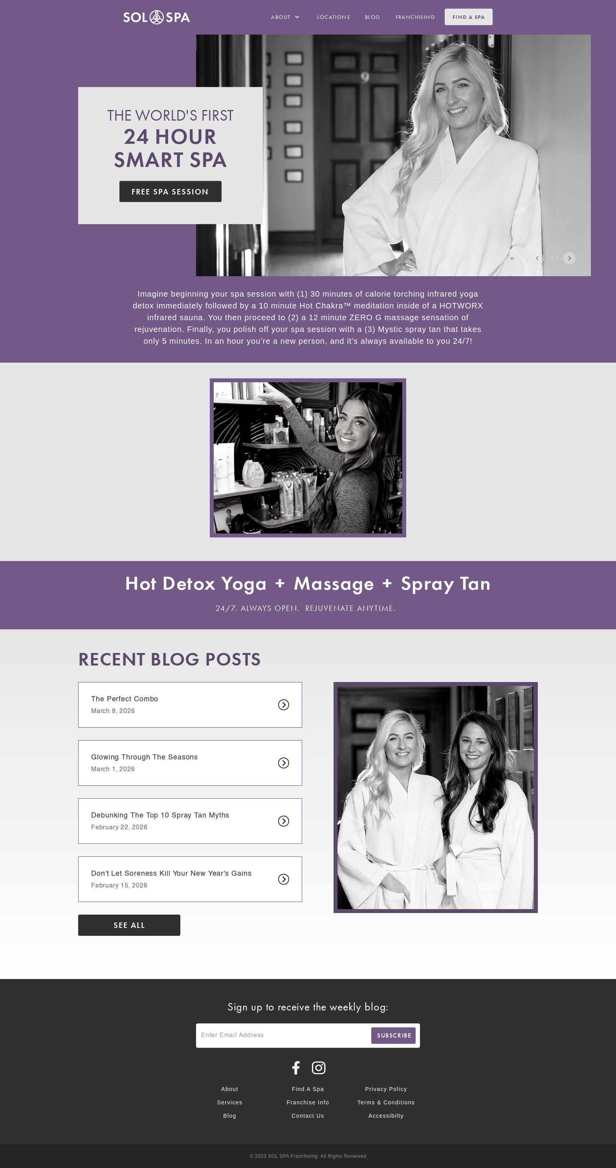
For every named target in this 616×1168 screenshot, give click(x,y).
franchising (415, 16)
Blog (373, 16)
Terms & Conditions (386, 1102)
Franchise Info (308, 1102)
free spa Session (170, 191)
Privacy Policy (386, 1089)
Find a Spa (469, 16)
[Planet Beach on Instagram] (319, 1067)
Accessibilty (386, 1115)
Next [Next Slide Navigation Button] (569, 258)
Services (230, 1102)
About (229, 1089)
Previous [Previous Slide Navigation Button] (537, 258)
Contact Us (308, 1115)
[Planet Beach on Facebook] (296, 1067)
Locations (333, 16)
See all (129, 925)
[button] (287, 17)
